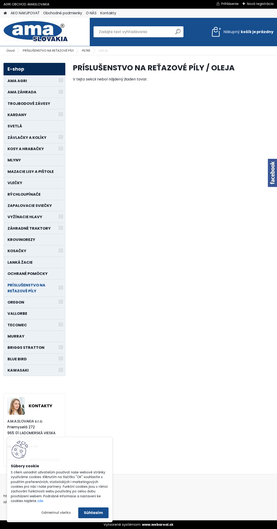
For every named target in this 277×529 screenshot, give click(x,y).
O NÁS (91, 13)
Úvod (11, 50)
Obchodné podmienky (62, 13)
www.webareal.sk (157, 524)
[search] (178, 33)
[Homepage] (5, 13)
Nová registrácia (260, 3)
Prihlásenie (230, 3)
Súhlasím (93, 512)
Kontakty (108, 13)
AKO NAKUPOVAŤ (25, 13)
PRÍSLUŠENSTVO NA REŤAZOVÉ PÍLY (48, 50)
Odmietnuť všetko (56, 512)
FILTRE (86, 50)
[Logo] (36, 32)
